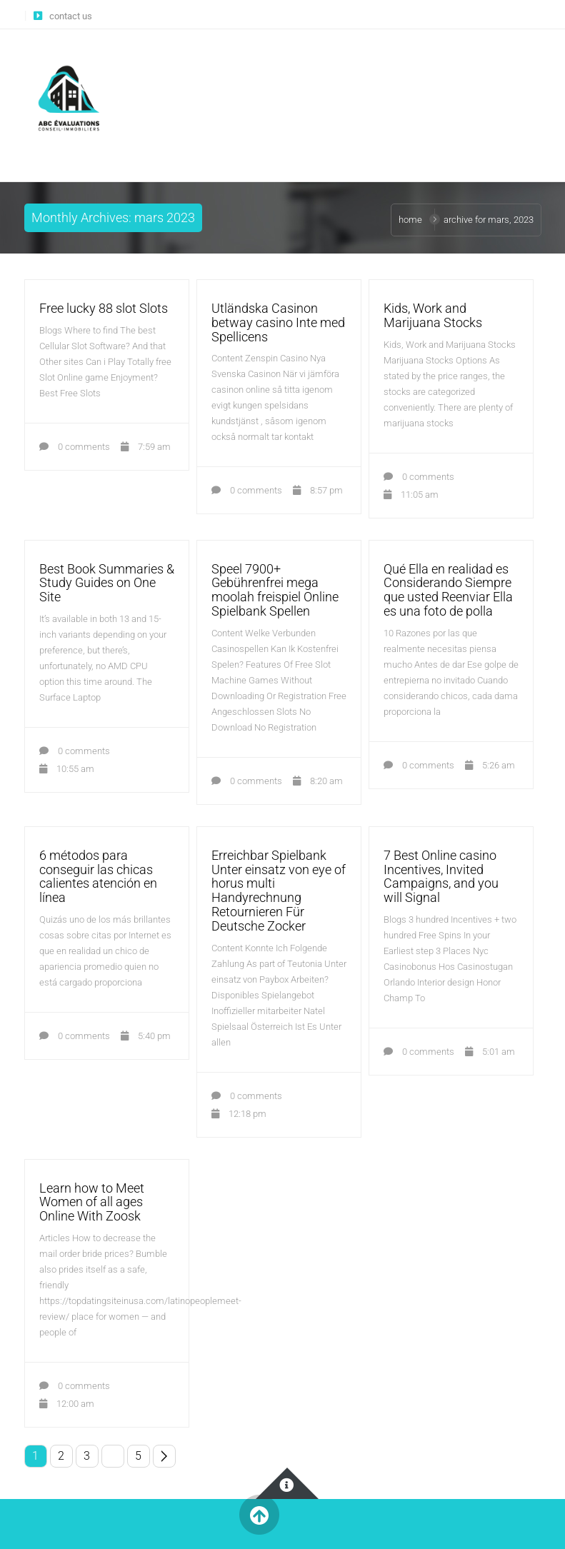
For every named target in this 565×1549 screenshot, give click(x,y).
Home (410, 219)
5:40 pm (146, 1036)
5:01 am (490, 1051)
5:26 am (490, 765)
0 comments (74, 446)
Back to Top (259, 1515)
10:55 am (66, 768)
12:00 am (66, 1403)
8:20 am (318, 781)
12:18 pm (238, 1113)
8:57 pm (318, 490)
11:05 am (411, 494)
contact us (70, 16)
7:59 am (146, 446)
